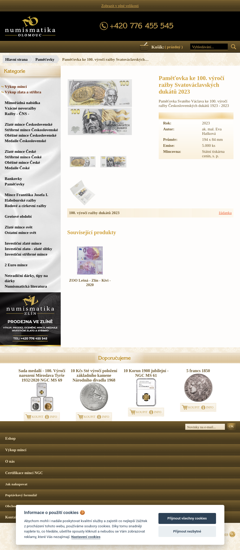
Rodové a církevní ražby (25, 205)
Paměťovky (44, 59)
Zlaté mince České (20, 151)
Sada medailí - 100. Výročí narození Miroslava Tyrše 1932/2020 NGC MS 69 (42, 375)
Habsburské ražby (20, 200)
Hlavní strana (16, 59)
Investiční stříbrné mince (26, 254)
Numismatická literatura (26, 286)
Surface (222, 534)
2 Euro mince (16, 265)
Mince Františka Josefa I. (26, 194)
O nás (10, 461)
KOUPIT (37, 417)
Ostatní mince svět (20, 232)
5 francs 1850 (198, 370)
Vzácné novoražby (20, 108)
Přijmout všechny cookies (187, 518)
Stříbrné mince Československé (31, 130)
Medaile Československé (25, 140)
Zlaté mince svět (18, 227)
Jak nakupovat (16, 484)
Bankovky (13, 178)
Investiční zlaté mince (23, 243)
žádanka (225, 213)
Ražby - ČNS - (17, 113)
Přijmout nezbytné (187, 531)
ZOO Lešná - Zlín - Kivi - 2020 (90, 282)
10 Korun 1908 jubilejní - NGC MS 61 (146, 373)
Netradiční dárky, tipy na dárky (26, 278)
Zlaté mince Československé (28, 124)
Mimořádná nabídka (22, 102)
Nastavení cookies (86, 537)
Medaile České (17, 168)
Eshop (10, 438)
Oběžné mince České (22, 162)
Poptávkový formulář (21, 495)
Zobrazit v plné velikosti (120, 6)
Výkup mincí (16, 86)
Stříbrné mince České (23, 157)
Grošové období (18, 216)
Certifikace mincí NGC (24, 473)
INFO (53, 417)
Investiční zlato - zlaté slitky (28, 248)
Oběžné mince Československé (30, 135)
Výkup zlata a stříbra (23, 92)
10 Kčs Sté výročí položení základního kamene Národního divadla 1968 (94, 375)
